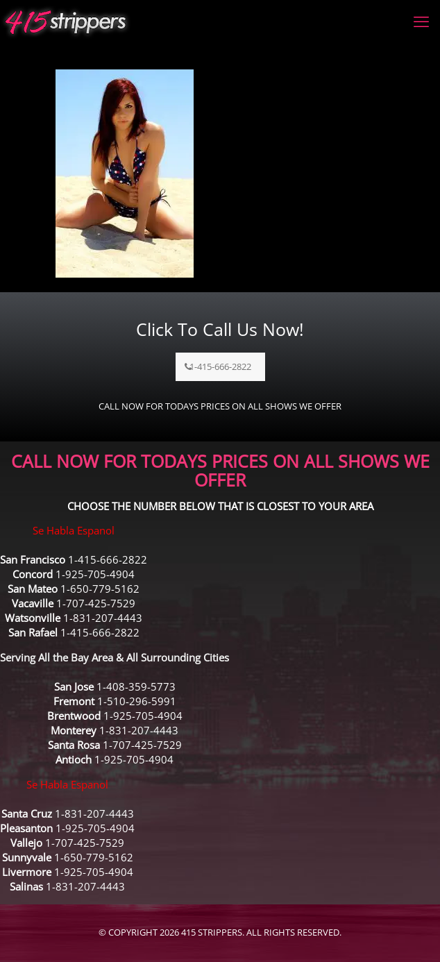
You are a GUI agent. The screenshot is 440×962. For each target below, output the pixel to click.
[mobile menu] (421, 21)
